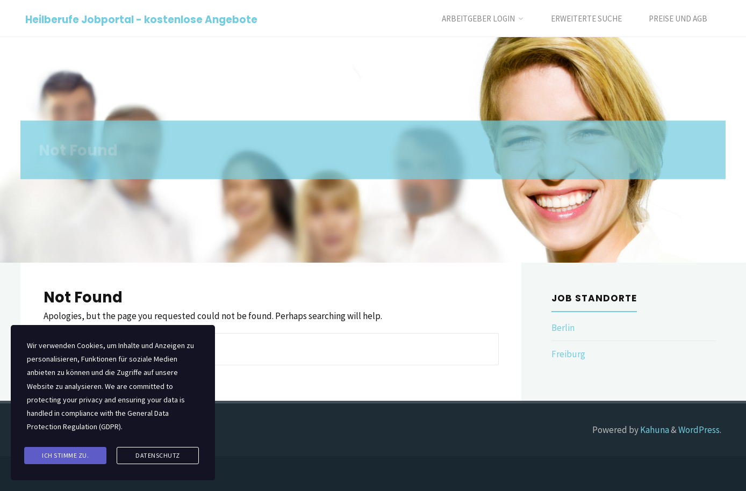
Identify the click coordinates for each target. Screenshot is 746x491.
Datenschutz (157, 455)
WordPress (699, 430)
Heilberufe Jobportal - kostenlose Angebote (141, 19)
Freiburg (568, 354)
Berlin (563, 328)
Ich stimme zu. (65, 455)
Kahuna (654, 430)
